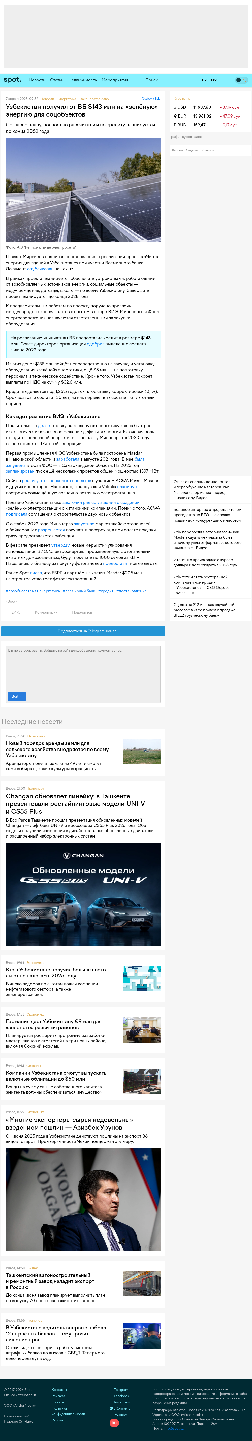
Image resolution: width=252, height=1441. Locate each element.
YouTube (118, 1415)
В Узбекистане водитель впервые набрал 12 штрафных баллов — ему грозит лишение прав (56, 1333)
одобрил (96, 344)
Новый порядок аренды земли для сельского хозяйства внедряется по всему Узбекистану (57, 749)
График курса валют (188, 137)
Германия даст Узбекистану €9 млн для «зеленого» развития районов (54, 1024)
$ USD (180, 107)
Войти (17, 696)
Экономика (36, 736)
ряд (86, 502)
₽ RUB (180, 125)
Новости (37, 80)
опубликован (40, 268)
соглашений (103, 502)
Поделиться (79, 612)
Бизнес (33, 1268)
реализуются (35, 480)
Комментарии (43, 612)
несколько (60, 480)
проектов (81, 480)
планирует (128, 486)
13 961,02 (202, 116)
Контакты (208, 150)
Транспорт (35, 788)
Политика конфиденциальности (68, 1411)
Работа (57, 1420)
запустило (84, 523)
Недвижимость (82, 80)
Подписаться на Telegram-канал (83, 631)
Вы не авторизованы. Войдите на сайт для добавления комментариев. (83, 667)
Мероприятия (115, 80)
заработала (67, 459)
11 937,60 (202, 107)
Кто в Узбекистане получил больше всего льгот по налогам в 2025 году (56, 973)
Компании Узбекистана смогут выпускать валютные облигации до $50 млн (56, 1076)
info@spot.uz (174, 1428)
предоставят (116, 563)
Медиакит (192, 150)
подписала (16, 514)
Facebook (119, 1396)
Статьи (57, 80)
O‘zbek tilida (151, 98)
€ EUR (180, 116)
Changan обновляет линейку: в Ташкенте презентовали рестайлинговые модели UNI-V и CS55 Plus (75, 803)
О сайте (58, 1402)
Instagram (120, 1402)
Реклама (177, 150)
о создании (128, 502)
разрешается (51, 529)
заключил (72, 502)
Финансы (33, 1066)
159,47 (199, 125)
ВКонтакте (120, 1408)
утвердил (61, 545)
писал (36, 572)
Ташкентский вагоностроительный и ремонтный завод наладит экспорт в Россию (50, 1281)
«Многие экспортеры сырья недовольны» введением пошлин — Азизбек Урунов (69, 1123)
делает (45, 425)
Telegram (119, 1390)
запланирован (20, 471)
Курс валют (183, 98)
